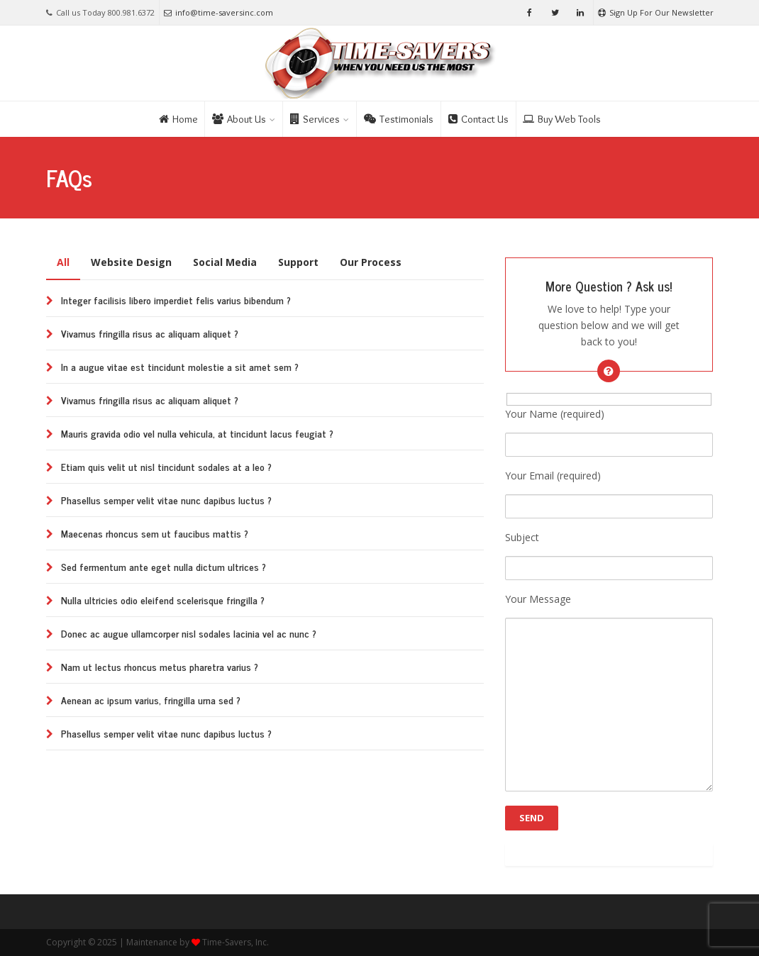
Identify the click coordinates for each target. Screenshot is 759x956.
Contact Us (478, 119)
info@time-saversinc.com (218, 12)
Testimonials (398, 119)
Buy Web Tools (562, 119)
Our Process (370, 262)
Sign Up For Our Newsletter (656, 12)
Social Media (225, 262)
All (63, 262)
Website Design (131, 262)
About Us (239, 119)
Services (315, 119)
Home (178, 119)
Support (298, 262)
